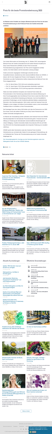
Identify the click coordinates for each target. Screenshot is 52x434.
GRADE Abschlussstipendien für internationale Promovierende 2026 (37, 209)
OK (30, 432)
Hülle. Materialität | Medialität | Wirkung (39, 287)
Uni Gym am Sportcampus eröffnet (36, 327)
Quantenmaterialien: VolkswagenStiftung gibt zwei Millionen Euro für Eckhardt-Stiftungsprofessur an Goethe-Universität (13, 392)
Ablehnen (34, 432)
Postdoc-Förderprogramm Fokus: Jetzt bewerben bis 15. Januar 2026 (13, 243)
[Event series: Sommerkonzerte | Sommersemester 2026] (37, 280)
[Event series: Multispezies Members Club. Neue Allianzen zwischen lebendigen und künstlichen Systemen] (37, 275)
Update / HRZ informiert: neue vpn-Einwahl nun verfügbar (12, 266)
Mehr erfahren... (44, 429)
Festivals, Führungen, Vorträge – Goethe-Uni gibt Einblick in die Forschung (36, 359)
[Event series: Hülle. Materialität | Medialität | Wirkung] (37, 286)
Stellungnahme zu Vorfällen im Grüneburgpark (11, 273)
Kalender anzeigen (31, 296)
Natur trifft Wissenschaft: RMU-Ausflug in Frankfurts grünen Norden (38, 243)
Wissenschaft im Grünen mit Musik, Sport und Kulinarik (12, 358)
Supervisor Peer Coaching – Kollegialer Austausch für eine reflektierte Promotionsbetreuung (13, 177)
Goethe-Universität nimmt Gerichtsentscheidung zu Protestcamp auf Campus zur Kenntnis (13, 301)
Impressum (26, 431)
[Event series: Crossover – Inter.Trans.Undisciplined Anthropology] (37, 290)
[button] (26, 411)
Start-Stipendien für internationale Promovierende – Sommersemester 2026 (38, 177)
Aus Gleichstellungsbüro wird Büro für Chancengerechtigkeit (13, 286)
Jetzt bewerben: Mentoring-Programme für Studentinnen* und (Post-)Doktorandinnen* (12, 279)
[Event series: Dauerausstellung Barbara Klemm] (36, 265)
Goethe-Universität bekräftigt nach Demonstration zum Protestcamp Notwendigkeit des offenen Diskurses (13, 293)
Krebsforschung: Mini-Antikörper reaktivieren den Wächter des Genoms (13, 327)
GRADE (6, 147)
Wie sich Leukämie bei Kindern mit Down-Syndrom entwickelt (37, 391)
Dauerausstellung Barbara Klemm (38, 267)
